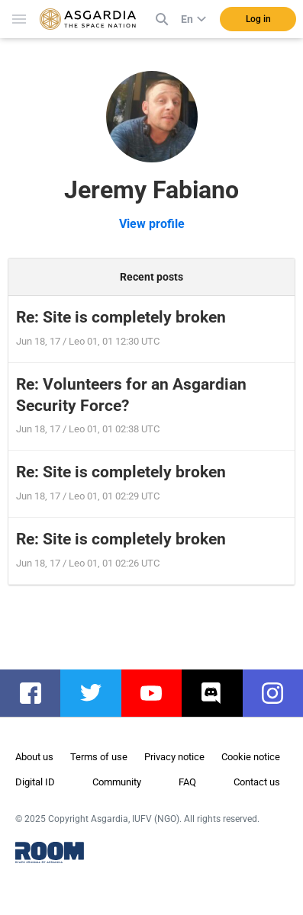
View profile (152, 224)
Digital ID (35, 782)
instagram (280, 693)
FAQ (187, 782)
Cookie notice (250, 756)
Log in (258, 19)
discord (219, 693)
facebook (37, 693)
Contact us (257, 782)
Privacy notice (174, 756)
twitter (98, 693)
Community (116, 782)
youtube (159, 693)
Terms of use (98, 756)
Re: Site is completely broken (121, 317)
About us (34, 756)
